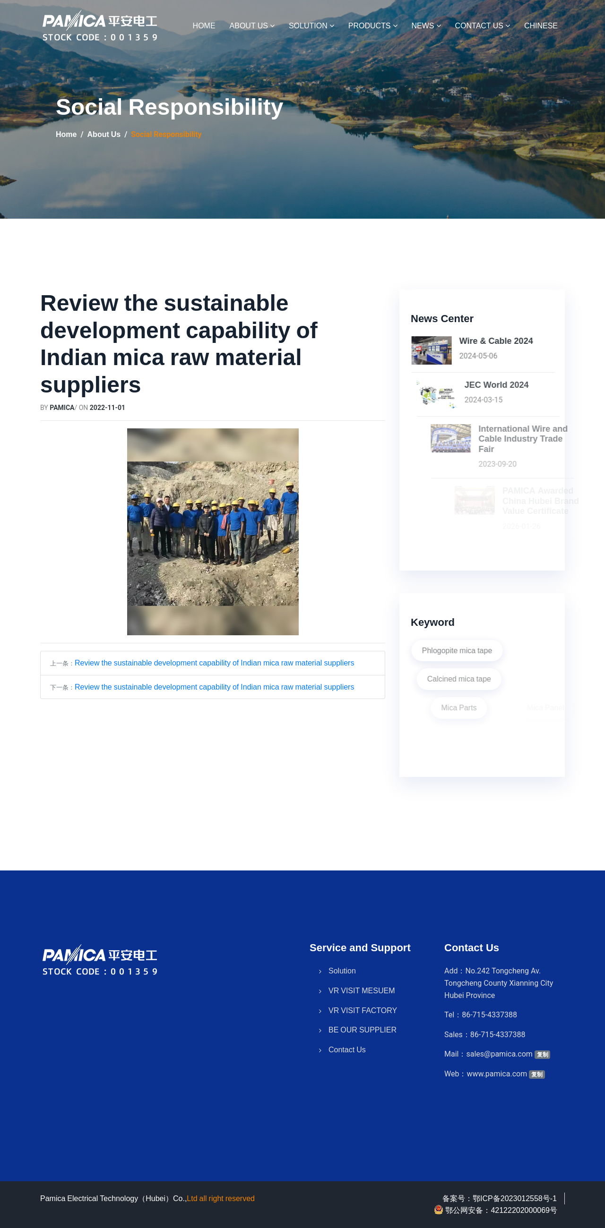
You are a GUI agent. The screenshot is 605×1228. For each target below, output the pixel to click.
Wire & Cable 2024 (536, 341)
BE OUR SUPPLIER (362, 1013)
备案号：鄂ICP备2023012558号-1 (499, 1198)
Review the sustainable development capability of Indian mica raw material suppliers (214, 662)
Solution (342, 954)
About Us (104, 134)
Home (66, 134)
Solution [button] (311, 25)
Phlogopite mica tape (497, 650)
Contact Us (347, 1032)
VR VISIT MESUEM (361, 974)
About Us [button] (252, 25)
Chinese (541, 25)
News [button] (426, 25)
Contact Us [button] (482, 25)
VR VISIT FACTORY (362, 993)
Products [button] (373, 25)
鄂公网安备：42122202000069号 (495, 1209)
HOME (204, 25)
